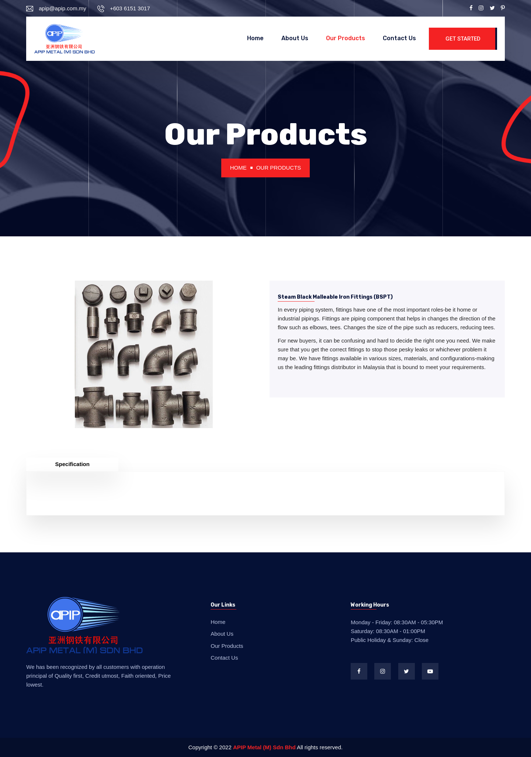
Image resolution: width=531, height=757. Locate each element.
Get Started (462, 38)
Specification (72, 464)
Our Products (345, 38)
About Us (294, 38)
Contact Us (399, 38)
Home (255, 38)
